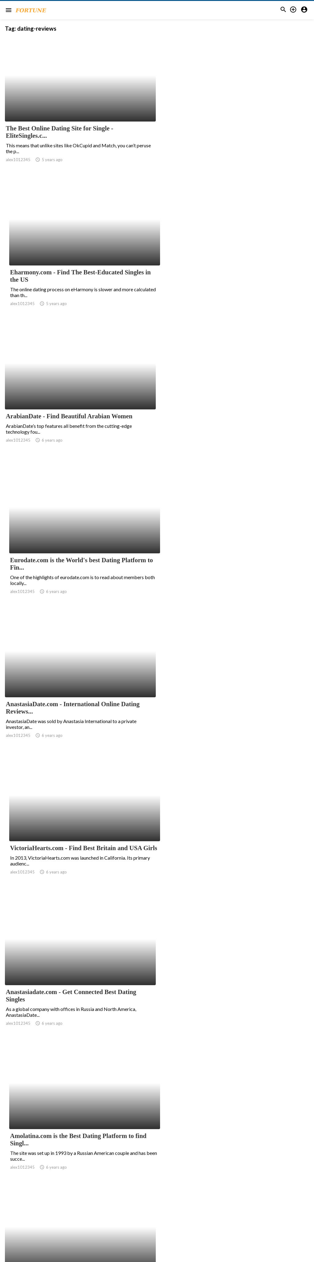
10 (146, 1202)
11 (160, 1202)
